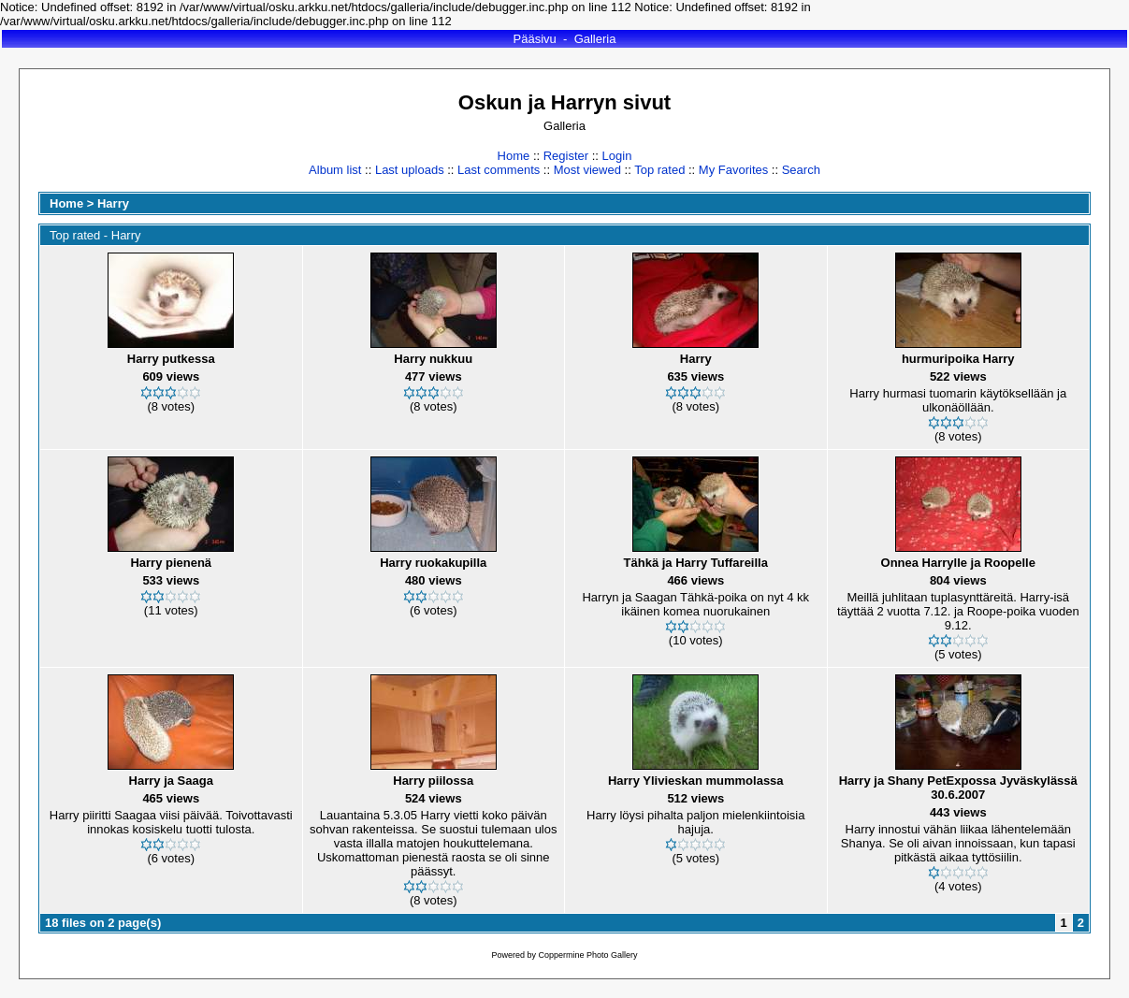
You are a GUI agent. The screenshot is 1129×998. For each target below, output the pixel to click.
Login (617, 156)
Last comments (498, 170)
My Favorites (733, 170)
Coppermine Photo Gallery (587, 955)
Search (801, 170)
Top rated (659, 170)
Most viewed (587, 170)
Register (565, 156)
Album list (335, 170)
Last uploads (409, 170)
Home (514, 156)
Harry (113, 203)
